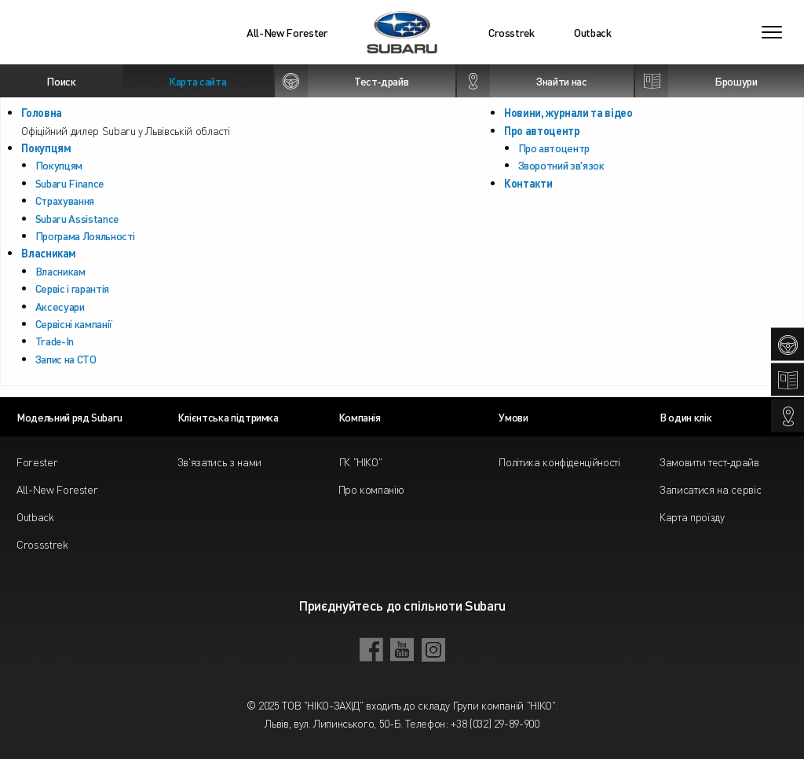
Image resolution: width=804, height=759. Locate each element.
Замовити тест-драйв (709, 461)
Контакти (528, 183)
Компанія (359, 417)
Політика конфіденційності (559, 461)
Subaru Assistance (77, 218)
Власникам (48, 253)
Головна (41, 112)
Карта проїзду (692, 516)
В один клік (685, 417)
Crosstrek (511, 32)
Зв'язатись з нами (219, 461)
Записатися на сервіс (710, 489)
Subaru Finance (69, 183)
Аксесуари (60, 306)
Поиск (60, 81)
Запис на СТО (66, 359)
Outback (593, 32)
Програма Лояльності (85, 235)
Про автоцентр (541, 130)
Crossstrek (42, 544)
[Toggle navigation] (772, 32)
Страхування (64, 200)
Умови (513, 417)
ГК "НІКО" (360, 461)
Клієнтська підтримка (228, 417)
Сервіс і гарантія (72, 288)
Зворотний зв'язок (561, 165)
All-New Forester (287, 32)
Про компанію (371, 489)
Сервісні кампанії (73, 323)
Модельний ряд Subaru (69, 417)
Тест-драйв (342, 80)
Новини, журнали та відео (568, 112)
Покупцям (46, 147)
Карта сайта (197, 81)
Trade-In (54, 341)
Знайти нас (522, 80)
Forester (36, 461)
